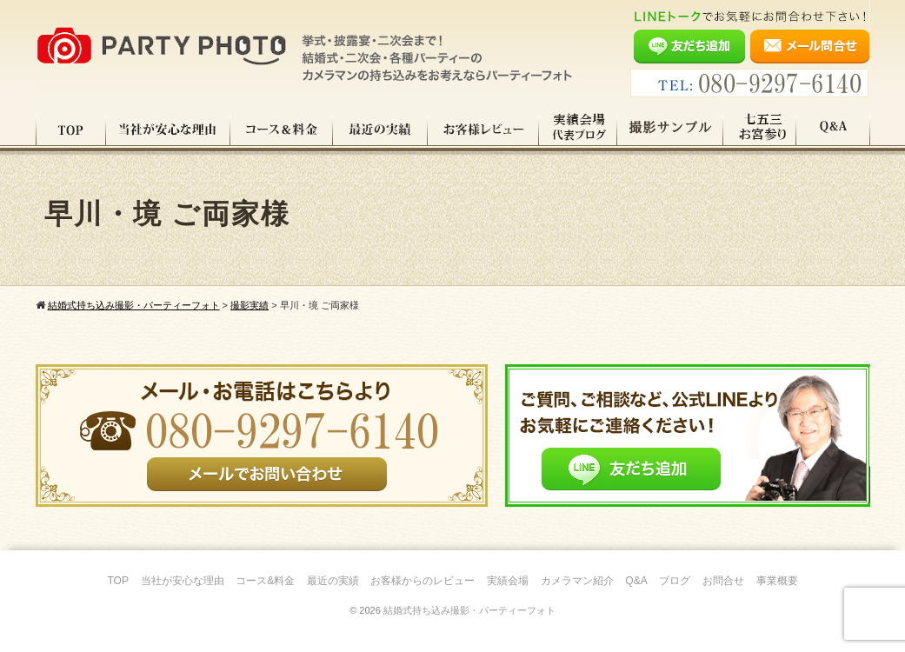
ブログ (674, 581)
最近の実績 (380, 129)
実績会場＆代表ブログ (578, 129)
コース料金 (281, 129)
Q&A (833, 129)
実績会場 (508, 581)
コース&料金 (265, 581)
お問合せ (723, 581)
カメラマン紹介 (577, 581)
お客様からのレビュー (422, 581)
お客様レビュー (483, 129)
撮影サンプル (670, 129)
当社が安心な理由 (168, 129)
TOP (71, 129)
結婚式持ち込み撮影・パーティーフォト (469, 610)
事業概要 (777, 581)
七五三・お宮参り (759, 129)
